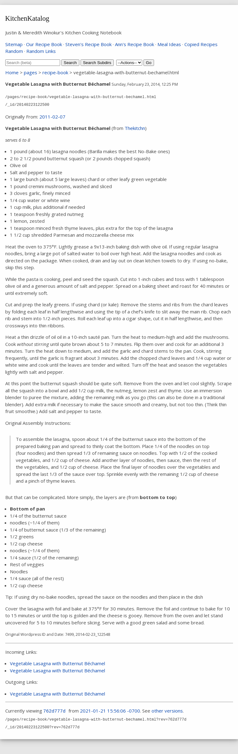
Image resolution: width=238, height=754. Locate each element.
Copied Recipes (201, 44)
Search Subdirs (97, 62)
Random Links (41, 51)
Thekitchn (135, 128)
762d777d (54, 711)
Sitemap (14, 44)
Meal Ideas (169, 44)
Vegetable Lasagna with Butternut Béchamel (57, 663)
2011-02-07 (52, 117)
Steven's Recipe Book (88, 44)
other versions (167, 711)
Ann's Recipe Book (134, 44)
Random (14, 51)
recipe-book (55, 72)
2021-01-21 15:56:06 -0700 (110, 711)
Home (12, 72)
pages (30, 72)
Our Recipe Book (44, 44)
